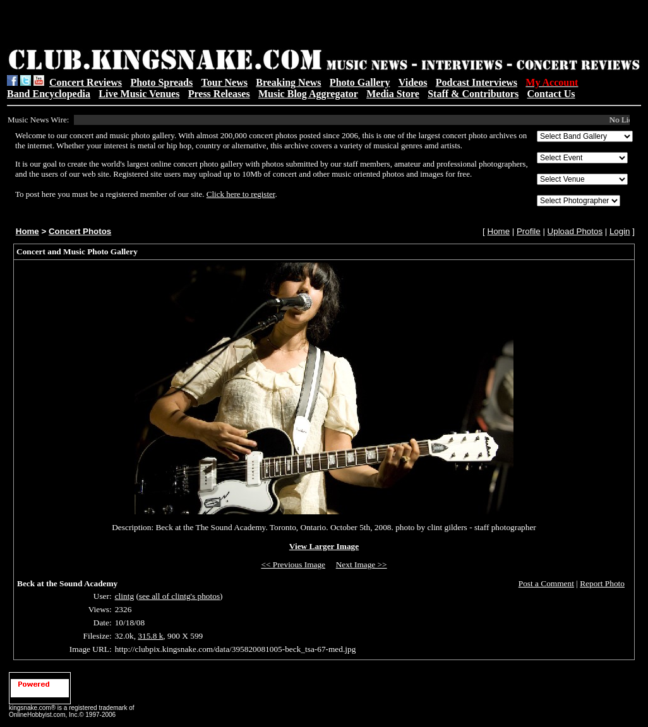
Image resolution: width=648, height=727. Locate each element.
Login (619, 231)
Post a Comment (546, 583)
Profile (529, 231)
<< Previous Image (293, 564)
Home (27, 231)
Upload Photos (575, 231)
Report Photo (602, 583)
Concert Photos (80, 231)
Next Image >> (361, 564)
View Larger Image (324, 546)
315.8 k (150, 636)
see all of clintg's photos (179, 596)
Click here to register (241, 194)
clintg (124, 596)
